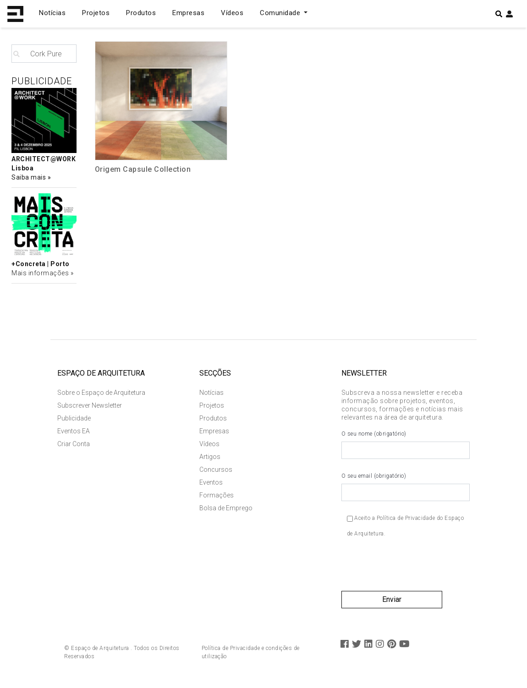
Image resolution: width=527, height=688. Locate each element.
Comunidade (281, 13)
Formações (216, 495)
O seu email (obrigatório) (405, 487)
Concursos (215, 469)
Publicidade (74, 418)
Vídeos (232, 13)
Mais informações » (42, 273)
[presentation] (411, 568)
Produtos (141, 13)
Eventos (211, 482)
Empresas (188, 13)
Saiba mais (29, 177)
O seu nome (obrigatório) (405, 445)
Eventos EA (73, 431)
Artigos (209, 456)
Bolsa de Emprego (226, 508)
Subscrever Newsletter (89, 405)
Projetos (96, 13)
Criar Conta (73, 444)
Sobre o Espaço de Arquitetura (101, 392)
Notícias (52, 13)
